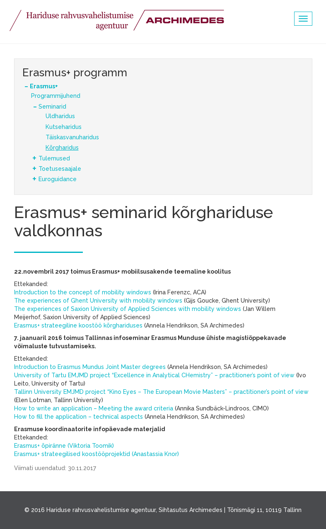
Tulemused (54, 158)
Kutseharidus (64, 127)
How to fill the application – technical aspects (78, 416)
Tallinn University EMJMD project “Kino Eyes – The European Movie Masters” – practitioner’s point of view (161, 391)
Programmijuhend (55, 95)
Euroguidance (58, 179)
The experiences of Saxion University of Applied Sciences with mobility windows (127, 309)
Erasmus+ (44, 86)
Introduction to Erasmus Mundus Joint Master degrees (90, 367)
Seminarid (52, 106)
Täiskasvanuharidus (72, 137)
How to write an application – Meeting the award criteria (93, 408)
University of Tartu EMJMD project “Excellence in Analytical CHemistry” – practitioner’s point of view (154, 375)
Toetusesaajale (60, 168)
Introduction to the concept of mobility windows (82, 292)
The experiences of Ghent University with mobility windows (98, 300)
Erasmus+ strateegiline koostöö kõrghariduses (78, 325)
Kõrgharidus (62, 147)
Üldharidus (60, 116)
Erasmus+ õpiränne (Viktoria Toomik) (64, 445)
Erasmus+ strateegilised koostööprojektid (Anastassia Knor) (96, 454)
